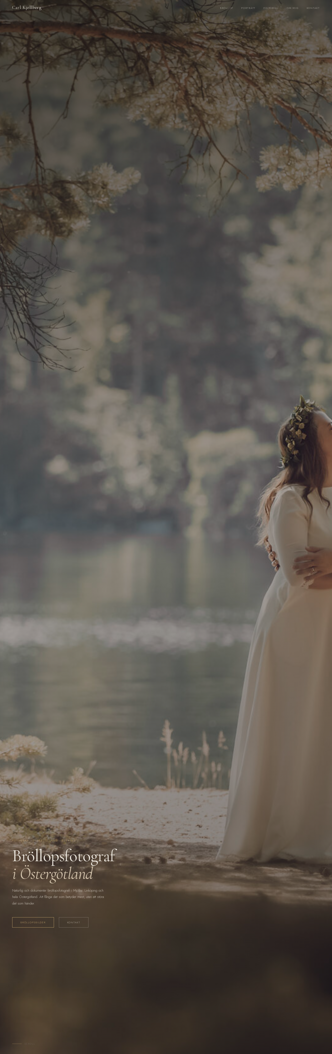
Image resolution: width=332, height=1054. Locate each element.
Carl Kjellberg (27, 7)
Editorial (271, 8)
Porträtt (248, 8)
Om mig (293, 8)
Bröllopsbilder (33, 922)
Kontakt (313, 8)
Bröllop (226, 8)
